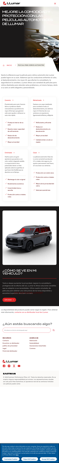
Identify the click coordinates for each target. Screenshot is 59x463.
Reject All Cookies (29, 459)
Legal (4, 348)
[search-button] (53, 330)
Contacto (6, 340)
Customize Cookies (10, 459)
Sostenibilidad (34, 343)
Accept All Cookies (48, 459)
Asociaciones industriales (38, 346)
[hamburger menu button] (58, 3)
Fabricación (33, 340)
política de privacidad (10, 346)
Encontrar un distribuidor (11, 343)
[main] (29, 453)
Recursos (7, 338)
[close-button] (55, 3)
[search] (27, 330)
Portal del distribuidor (10, 351)
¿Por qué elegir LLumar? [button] (29, 292)
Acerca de (34, 338)
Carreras (32, 348)
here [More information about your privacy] (17, 455)
